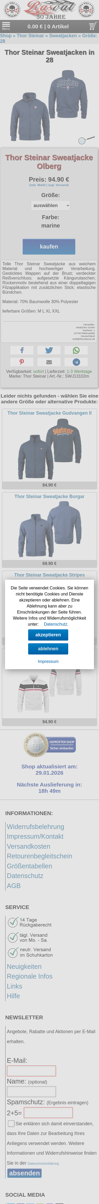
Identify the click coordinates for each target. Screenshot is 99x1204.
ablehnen (48, 648)
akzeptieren (48, 634)
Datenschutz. (56, 624)
